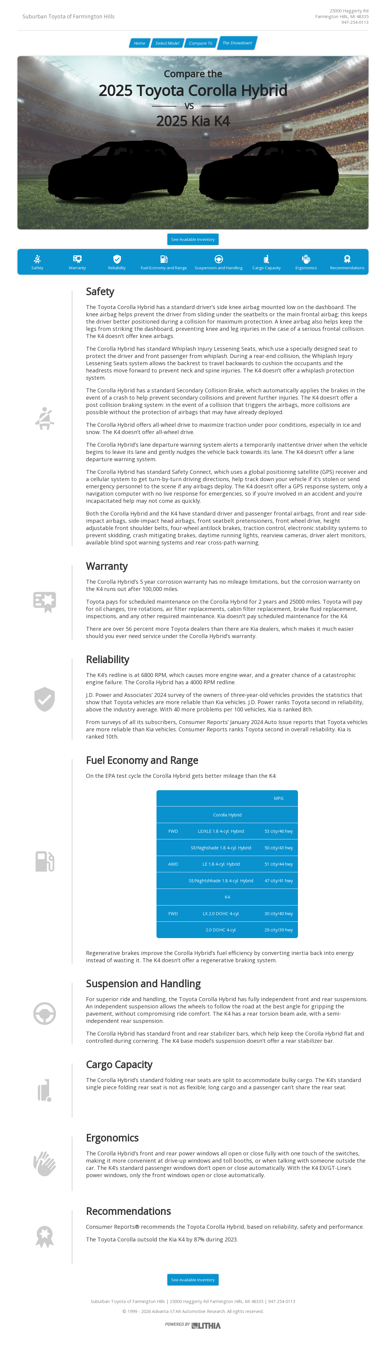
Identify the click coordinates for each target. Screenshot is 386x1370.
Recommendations (347, 273)
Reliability (116, 273)
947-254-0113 (355, 22)
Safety (37, 273)
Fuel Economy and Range (164, 273)
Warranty (77, 273)
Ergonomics (306, 273)
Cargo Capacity (266, 273)
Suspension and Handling (219, 273)
